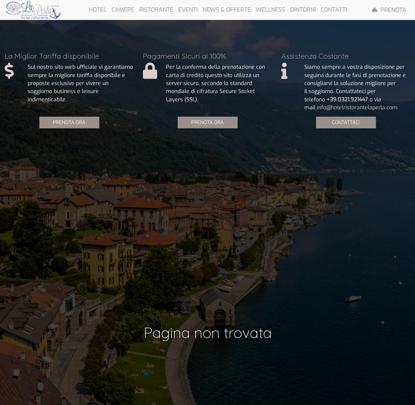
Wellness (270, 10)
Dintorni (303, 10)
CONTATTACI (346, 122)
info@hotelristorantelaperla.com (357, 107)
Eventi (188, 10)
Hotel (98, 10)
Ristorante (156, 10)
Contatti (334, 10)
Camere (123, 10)
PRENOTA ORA (69, 122)
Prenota (393, 10)
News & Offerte (227, 10)
